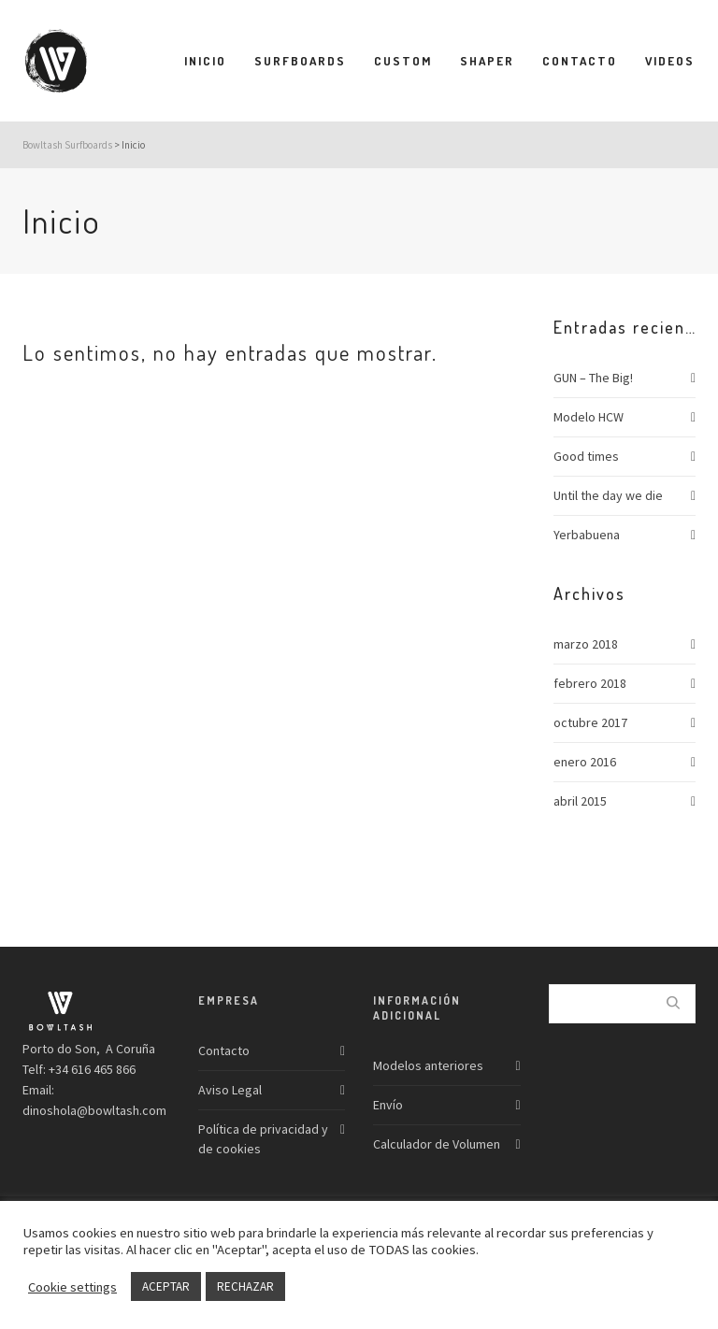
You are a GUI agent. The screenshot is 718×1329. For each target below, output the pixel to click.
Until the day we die (608, 495)
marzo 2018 (585, 644)
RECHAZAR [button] (245, 1286)
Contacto (224, 1050)
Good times (586, 456)
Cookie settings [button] (72, 1287)
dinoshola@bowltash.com (94, 1110)
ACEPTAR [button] (166, 1286)
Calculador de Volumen (436, 1144)
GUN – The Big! (593, 377)
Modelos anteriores (428, 1065)
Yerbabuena (586, 534)
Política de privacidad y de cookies (263, 1139)
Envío (388, 1104)
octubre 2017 (590, 722)
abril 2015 (580, 801)
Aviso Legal (230, 1089)
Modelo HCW (588, 416)
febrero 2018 (589, 683)
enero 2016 (584, 761)
